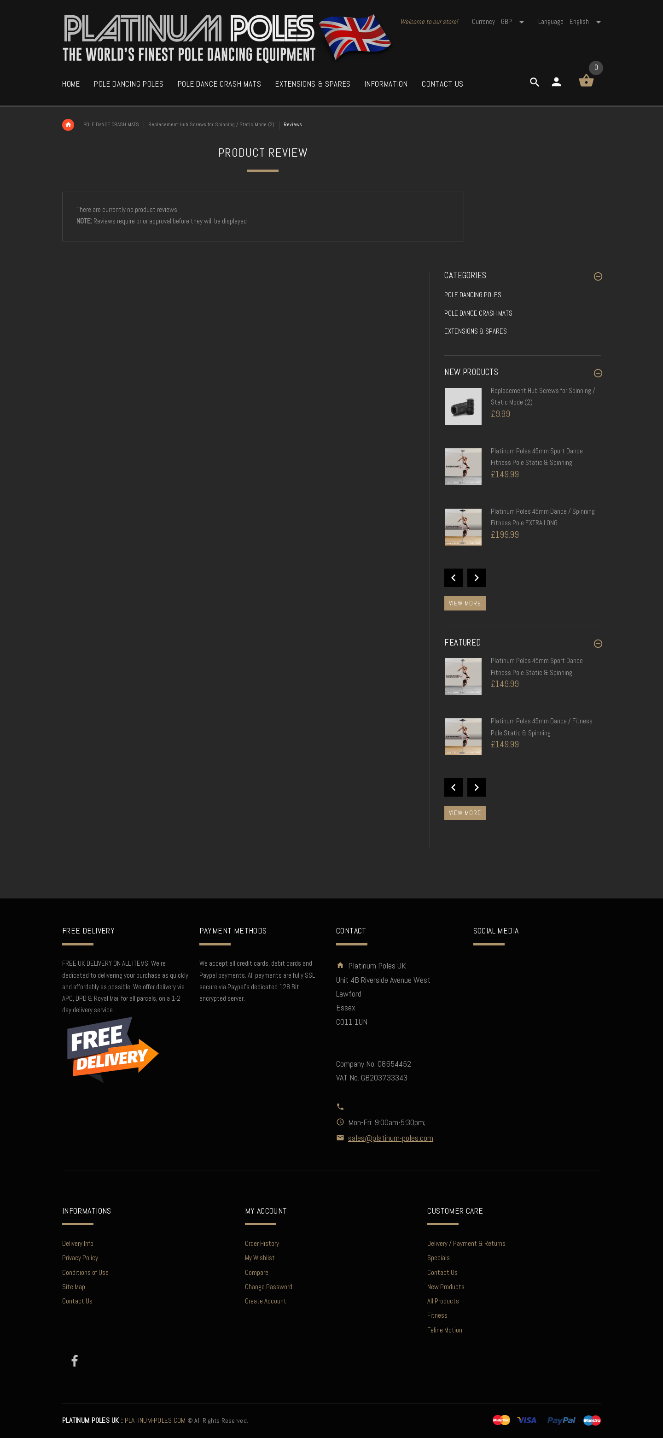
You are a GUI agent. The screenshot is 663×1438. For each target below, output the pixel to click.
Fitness (437, 1315)
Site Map (73, 1286)
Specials (438, 1257)
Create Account (265, 1301)
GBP (513, 21)
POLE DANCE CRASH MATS (111, 124)
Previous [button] (453, 578)
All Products (443, 1301)
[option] (522, 415)
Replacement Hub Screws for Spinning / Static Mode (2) (211, 124)
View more (465, 603)
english (585, 21)
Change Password (268, 1286)
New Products (446, 1286)
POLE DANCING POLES (472, 294)
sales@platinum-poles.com (390, 1138)
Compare (256, 1272)
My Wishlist (260, 1257)
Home (68, 125)
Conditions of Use (85, 1272)
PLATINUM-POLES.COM (124, 1420)
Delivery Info (77, 1243)
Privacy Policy (80, 1257)
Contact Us (77, 1301)
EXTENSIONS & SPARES (475, 331)
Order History (262, 1243)
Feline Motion (444, 1330)
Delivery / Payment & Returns (466, 1243)
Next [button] (476, 578)
